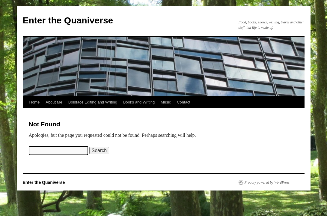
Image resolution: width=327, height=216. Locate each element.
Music (166, 102)
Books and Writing (139, 102)
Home (34, 102)
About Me (54, 102)
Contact (183, 102)
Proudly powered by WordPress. (268, 182)
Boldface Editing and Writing (92, 102)
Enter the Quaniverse (68, 20)
